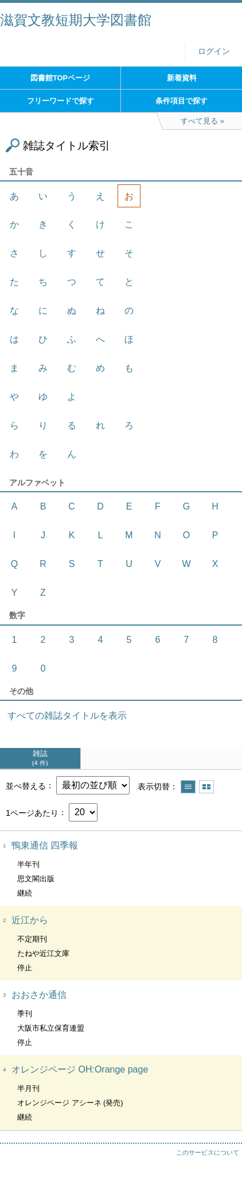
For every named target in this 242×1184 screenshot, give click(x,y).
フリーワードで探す (60, 101)
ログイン (214, 51)
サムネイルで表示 (206, 786)
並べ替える (26, 785)
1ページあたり (32, 812)
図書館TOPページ (60, 78)
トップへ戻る (222, 1152)
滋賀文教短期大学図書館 (75, 20)
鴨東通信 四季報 (44, 845)
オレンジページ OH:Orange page (79, 1069)
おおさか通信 (39, 995)
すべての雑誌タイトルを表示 (67, 715)
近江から (29, 920)
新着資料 (182, 78)
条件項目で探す (181, 101)
